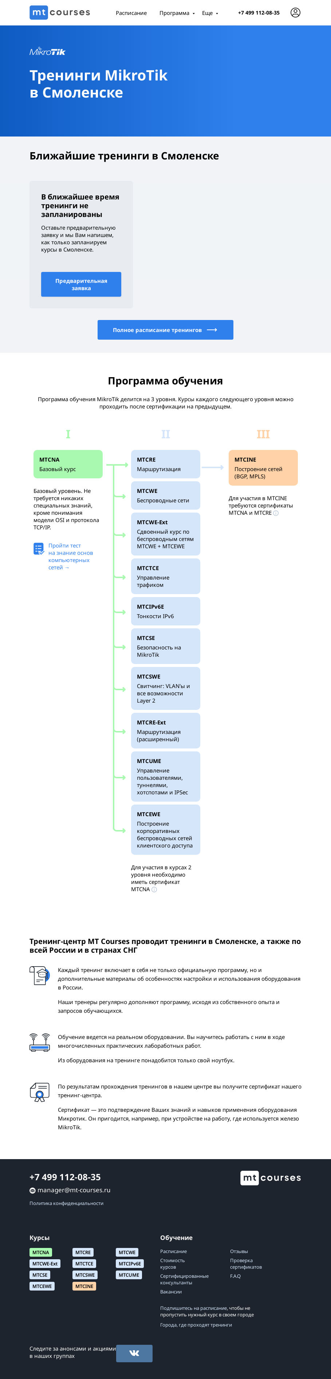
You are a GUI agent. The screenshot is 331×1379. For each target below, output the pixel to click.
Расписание (131, 12)
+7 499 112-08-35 (259, 12)
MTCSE (39, 1275)
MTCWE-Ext (45, 1263)
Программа (174, 12)
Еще (207, 12)
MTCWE (127, 1252)
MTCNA (40, 1252)
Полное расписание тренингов (165, 329)
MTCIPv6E (130, 1263)
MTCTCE (84, 1263)
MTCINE (84, 1286)
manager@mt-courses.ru (74, 1190)
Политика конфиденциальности (66, 1203)
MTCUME (129, 1275)
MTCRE (83, 1252)
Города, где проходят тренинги (196, 1324)
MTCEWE (42, 1286)
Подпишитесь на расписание (193, 1308)
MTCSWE (85, 1275)
